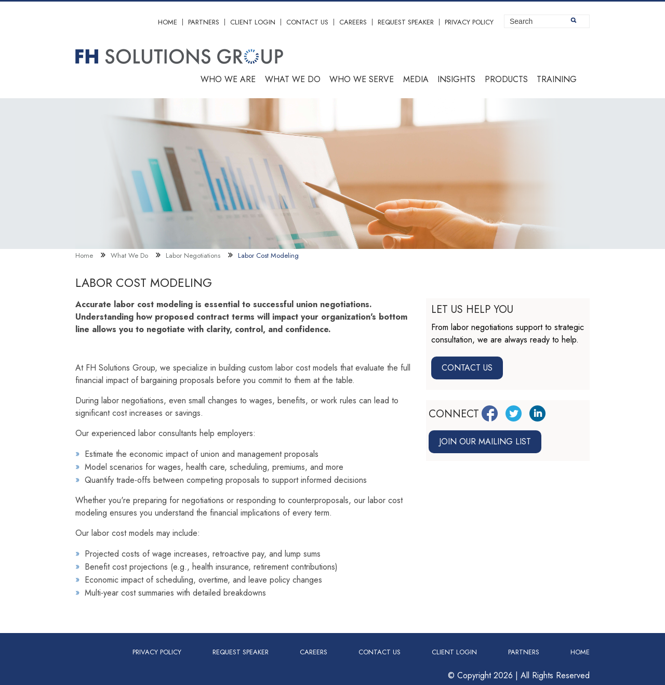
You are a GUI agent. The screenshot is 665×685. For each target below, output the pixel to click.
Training (557, 79)
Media (416, 79)
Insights (456, 79)
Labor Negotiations (193, 255)
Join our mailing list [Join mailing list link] (485, 441)
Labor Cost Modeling (268, 255)
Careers (353, 22)
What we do (293, 79)
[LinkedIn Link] (537, 413)
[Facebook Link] (490, 413)
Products (506, 79)
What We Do (129, 255)
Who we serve (361, 79)
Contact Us (307, 22)
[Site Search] (547, 21)
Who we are (228, 79)
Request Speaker (406, 22)
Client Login (252, 22)
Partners (203, 22)
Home (167, 22)
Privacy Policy (469, 22)
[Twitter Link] (514, 413)
